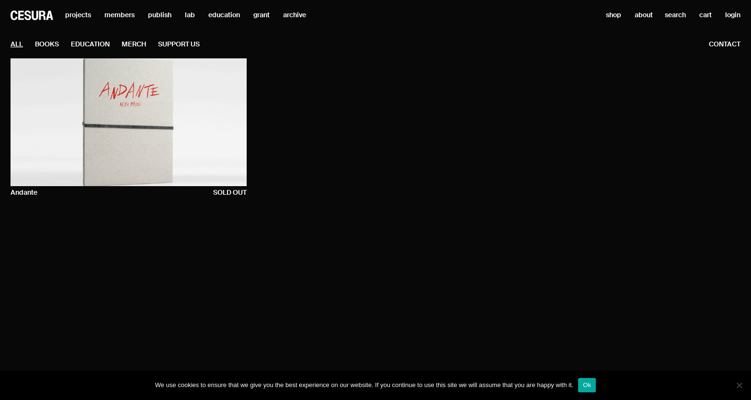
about (644, 15)
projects (78, 15)
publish (159, 15)
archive (294, 15)
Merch (134, 44)
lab (190, 15)
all (17, 44)
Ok (587, 385)
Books (47, 44)
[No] (739, 385)
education (224, 15)
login (732, 15)
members (119, 15)
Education (90, 44)
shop (613, 15)
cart (705, 15)
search (675, 15)
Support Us (179, 44)
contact (724, 44)
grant (261, 15)
